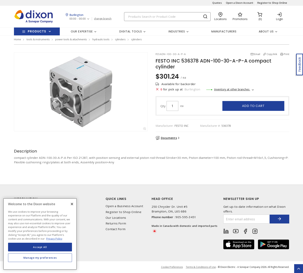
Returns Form (116, 223)
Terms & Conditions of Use (201, 267)
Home (17, 39)
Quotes (217, 3)
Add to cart (253, 106)
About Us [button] (266, 31)
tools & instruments (38, 39)
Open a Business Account (124, 206)
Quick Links (116, 199)
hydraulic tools (101, 39)
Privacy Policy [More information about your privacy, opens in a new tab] (54, 238)
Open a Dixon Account (239, 3)
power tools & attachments (71, 39)
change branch (102, 18)
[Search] (167, 16)
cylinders (120, 39)
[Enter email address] (246, 219)
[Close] (72, 204)
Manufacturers (224, 31)
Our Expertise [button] (82, 31)
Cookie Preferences (172, 267)
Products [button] (37, 31)
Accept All (40, 247)
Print (286, 54)
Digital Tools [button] (130, 31)
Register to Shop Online (272, 3)
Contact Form (115, 229)
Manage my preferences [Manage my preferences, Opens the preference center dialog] (40, 257)
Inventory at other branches (232, 89)
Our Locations (116, 218)
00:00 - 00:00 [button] (77, 18)
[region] (40, 234)
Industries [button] (177, 31)
